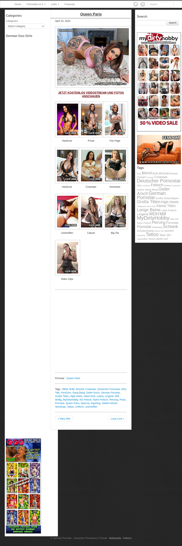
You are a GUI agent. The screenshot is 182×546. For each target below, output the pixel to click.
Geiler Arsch (93, 392)
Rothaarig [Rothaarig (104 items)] (157, 227)
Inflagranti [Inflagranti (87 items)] (141, 206)
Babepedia (115, 538)
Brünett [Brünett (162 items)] (164, 173)
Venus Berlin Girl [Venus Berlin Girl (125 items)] (158, 238)
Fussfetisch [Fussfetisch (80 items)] (176, 186)
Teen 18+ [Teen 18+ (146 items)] (165, 235)
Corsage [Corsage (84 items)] (150, 177)
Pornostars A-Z (36, 4)
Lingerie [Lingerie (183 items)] (143, 214)
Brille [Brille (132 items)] (155, 173)
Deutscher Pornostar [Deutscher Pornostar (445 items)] (159, 180)
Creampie (90, 389)
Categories (12, 21)
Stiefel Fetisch (109, 403)
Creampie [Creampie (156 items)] (160, 177)
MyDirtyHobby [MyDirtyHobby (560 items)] (153, 218)
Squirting (95, 403)
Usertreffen (91, 406)
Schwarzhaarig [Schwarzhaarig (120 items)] (145, 230)
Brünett (80, 389)
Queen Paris (73, 378)
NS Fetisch (86, 399)
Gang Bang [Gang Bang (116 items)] (151, 189)
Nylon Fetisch (100, 399)
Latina (100, 396)
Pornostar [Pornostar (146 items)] (172, 222)
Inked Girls (89, 396)
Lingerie (109, 396)
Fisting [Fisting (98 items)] (167, 185)
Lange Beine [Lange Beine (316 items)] (148, 209)
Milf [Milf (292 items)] (163, 214)
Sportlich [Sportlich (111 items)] (169, 231)
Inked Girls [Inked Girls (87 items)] (151, 206)
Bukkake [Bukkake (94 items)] (174, 173)
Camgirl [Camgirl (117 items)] (141, 177)
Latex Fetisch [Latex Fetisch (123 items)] (168, 210)
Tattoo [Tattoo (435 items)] (152, 234)
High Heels (76, 396)
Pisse (122, 399)
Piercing (113, 399)
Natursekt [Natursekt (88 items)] (174, 219)
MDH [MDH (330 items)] (154, 213)
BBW (65, 389)
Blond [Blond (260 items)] (147, 173)
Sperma (85, 403)
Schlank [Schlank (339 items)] (170, 226)
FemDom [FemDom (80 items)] (146, 186)
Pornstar (59, 403)
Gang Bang (78, 392)
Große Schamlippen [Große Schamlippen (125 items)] (167, 198)
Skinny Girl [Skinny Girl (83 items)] (159, 231)
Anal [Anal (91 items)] (139, 173)
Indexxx (127, 538)
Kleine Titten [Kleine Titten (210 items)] (166, 206)
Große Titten (62, 396)
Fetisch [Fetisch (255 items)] (157, 185)
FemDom (66, 392)
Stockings (60, 406)
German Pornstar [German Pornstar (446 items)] (151, 195)
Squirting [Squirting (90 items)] (141, 235)
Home (18, 4)
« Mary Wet (64, 418)
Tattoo (70, 406)
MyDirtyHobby (70, 399)
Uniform (79, 406)
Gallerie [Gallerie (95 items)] (140, 190)
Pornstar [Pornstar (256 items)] (144, 226)
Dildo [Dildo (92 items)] (139, 185)
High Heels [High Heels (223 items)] (170, 202)
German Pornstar (110, 392)
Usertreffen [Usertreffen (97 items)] (142, 239)
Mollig (58, 399)
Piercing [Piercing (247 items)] (158, 222)
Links (55, 4)
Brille (72, 389)
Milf (117, 396)
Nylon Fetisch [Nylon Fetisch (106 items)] (144, 223)
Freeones (70, 4)
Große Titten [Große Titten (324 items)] (148, 201)
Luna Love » (117, 418)
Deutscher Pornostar (108, 389)
